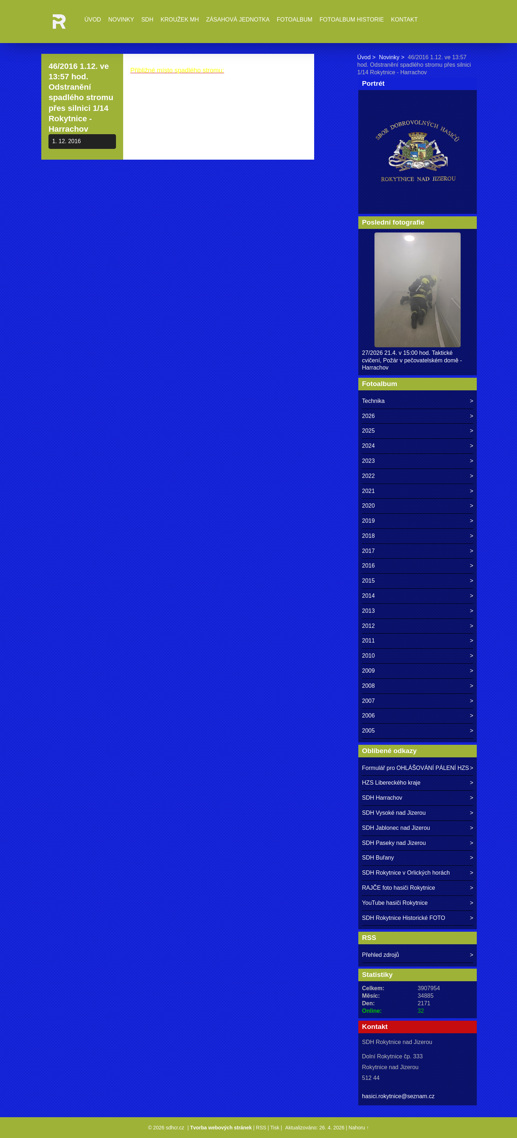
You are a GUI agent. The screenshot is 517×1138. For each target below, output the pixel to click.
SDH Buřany (378, 858)
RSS (261, 1127)
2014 (368, 596)
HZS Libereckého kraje (391, 783)
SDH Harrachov (382, 798)
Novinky (121, 20)
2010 (368, 656)
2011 (368, 641)
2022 (368, 476)
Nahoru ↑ (359, 1127)
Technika (373, 401)
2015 (368, 581)
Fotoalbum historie (352, 20)
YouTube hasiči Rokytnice (395, 903)
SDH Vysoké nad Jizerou (393, 813)
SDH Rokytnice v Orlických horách (406, 873)
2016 (368, 566)
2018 (368, 536)
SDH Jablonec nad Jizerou (396, 828)
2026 (368, 416)
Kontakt (404, 20)
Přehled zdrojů (380, 955)
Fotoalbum (294, 20)
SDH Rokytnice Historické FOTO (403, 918)
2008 (368, 686)
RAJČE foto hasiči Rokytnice (398, 888)
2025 (368, 431)
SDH (147, 20)
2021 (368, 491)
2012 (368, 626)
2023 (368, 461)
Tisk (274, 1127)
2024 (368, 446)
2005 (368, 731)
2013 (368, 611)
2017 (368, 551)
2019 (368, 521)
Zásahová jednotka (238, 20)
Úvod (92, 20)
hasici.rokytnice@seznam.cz (398, 1096)
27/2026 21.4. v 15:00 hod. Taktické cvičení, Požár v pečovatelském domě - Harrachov (412, 360)
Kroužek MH (179, 20)
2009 (368, 671)
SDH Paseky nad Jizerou (394, 843)
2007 (368, 701)
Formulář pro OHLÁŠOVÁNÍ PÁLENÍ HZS (415, 768)
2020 (368, 506)
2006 (368, 716)
